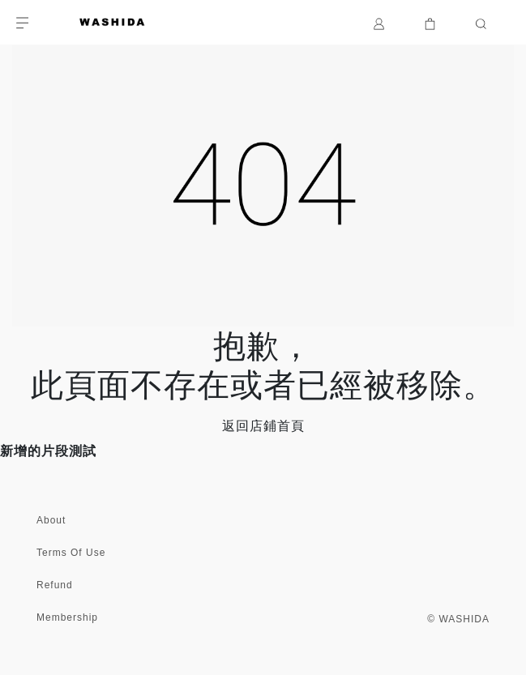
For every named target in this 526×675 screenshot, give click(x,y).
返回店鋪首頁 (263, 426)
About (51, 520)
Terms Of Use (70, 552)
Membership (67, 617)
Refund (54, 585)
